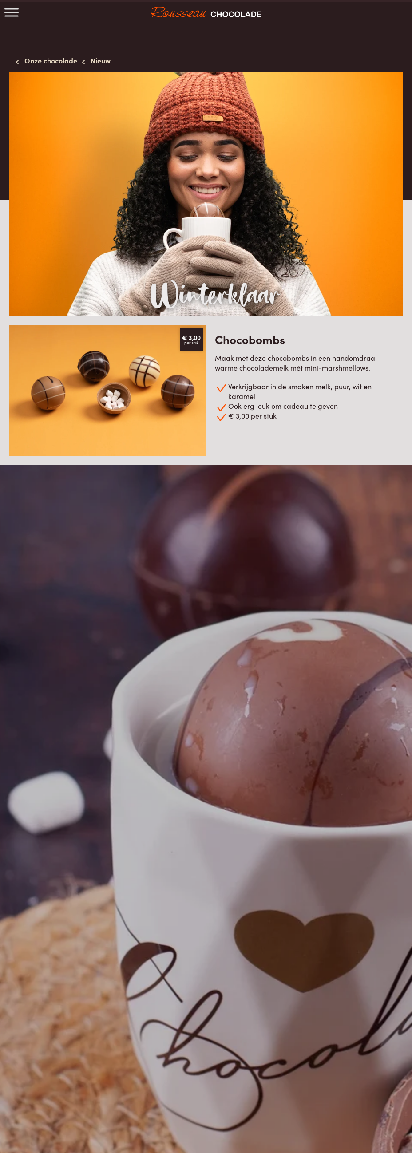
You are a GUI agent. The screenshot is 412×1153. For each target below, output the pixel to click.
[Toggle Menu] (11, 12)
